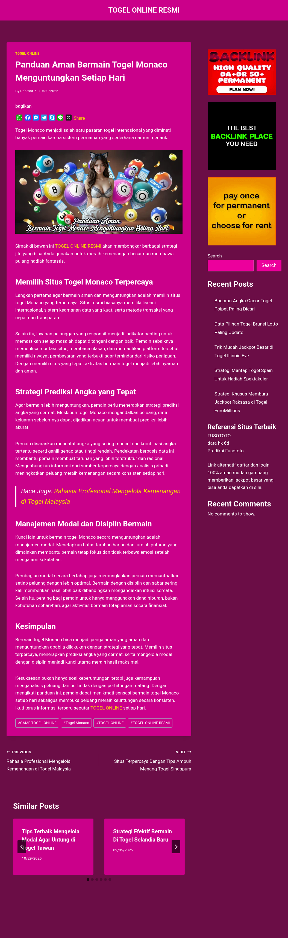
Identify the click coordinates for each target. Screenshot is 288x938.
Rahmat (26, 91)
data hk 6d (218, 443)
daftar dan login (253, 465)
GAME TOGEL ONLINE (37, 722)
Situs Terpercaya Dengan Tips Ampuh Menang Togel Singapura (147, 760)
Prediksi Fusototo (226, 450)
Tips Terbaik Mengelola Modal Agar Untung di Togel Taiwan (51, 839)
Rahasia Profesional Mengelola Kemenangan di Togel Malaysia (50, 760)
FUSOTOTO (219, 435)
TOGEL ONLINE (27, 53)
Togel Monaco (76, 722)
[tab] (88, 879)
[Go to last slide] (21, 846)
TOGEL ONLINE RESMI (78, 246)
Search (215, 256)
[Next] (176, 846)
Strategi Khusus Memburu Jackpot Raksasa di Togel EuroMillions (241, 402)
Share (79, 118)
